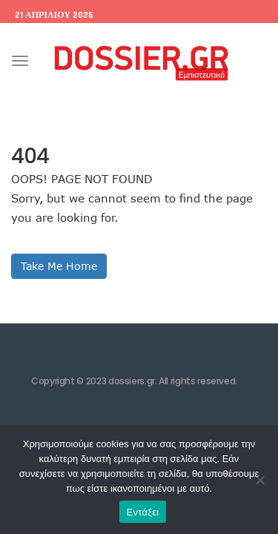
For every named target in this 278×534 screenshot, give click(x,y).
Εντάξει (143, 512)
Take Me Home (59, 266)
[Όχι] (259, 479)
